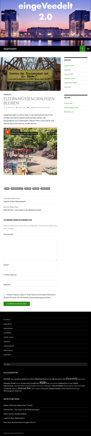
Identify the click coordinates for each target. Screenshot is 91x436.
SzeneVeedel (8, 328)
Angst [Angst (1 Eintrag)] (12, 379)
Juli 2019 (67, 70)
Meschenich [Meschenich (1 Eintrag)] (40, 386)
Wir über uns (69, 112)
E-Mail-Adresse (11, 274)
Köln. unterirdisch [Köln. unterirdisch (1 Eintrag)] (52, 383)
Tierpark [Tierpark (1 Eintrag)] (37, 388)
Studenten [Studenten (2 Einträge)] (7, 388)
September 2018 (70, 83)
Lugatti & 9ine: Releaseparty (30, 199)
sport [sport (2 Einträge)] (83, 386)
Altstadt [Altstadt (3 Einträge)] (7, 379)
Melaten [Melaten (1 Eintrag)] (23, 386)
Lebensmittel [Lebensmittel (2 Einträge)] (8, 386)
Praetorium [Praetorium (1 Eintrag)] (70, 386)
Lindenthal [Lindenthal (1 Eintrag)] (16, 386)
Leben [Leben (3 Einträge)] (75, 383)
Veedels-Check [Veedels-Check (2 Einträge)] (60, 388)
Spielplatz (45, 188)
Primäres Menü (88, 49)
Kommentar (8, 234)
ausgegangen (9, 346)
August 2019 (69, 66)
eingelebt (8, 94)
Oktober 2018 (69, 78)
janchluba (21, 107)
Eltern (28, 188)
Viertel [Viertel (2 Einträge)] (68, 388)
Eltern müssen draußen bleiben (15, 414)
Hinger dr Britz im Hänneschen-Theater (18, 405)
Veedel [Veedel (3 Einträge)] (52, 388)
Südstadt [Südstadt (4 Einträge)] (22, 388)
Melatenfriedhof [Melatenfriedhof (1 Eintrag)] (31, 386)
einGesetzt (8, 324)
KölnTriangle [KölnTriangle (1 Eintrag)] (69, 383)
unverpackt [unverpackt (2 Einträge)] (44, 388)
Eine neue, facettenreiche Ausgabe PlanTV (20, 422)
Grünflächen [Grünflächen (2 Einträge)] (34, 383)
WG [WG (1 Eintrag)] (72, 388)
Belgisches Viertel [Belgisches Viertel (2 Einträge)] (28, 379)
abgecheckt (8, 350)
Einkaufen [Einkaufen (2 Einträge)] (7, 383)
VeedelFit (7, 341)
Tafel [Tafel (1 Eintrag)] (32, 388)
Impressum (68, 103)
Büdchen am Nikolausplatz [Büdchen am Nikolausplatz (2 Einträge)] (52, 379)
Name (7, 265)
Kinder (36, 188)
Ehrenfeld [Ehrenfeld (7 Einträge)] (71, 378)
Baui (7, 188)
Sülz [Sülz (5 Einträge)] (29, 388)
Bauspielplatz (17, 188)
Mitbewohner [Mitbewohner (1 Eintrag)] (48, 386)
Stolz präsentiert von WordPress (14, 433)
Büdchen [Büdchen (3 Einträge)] (38, 379)
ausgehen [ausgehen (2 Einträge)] (18, 379)
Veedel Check (9, 337)
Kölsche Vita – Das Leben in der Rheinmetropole (30, 208)
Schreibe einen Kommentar (39, 107)
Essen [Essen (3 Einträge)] (13, 383)
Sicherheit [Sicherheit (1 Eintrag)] (77, 386)
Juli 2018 (67, 87)
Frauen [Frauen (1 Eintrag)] (18, 383)
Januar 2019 (68, 74)
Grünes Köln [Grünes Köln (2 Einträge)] (25, 383)
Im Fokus (7, 320)
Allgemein (7, 333)
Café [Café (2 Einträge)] (63, 379)
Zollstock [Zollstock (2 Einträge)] (18, 391)
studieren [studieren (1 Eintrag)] (15, 388)
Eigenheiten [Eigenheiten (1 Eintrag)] (81, 379)
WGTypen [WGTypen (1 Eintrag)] (77, 388)
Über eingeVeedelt (71, 107)
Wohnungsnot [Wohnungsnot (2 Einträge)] (9, 391)
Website (7, 284)
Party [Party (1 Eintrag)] (65, 386)
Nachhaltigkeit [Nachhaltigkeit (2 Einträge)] (58, 386)
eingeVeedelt (10, 48)
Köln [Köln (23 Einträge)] (43, 382)
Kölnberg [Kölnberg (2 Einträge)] (61, 383)
